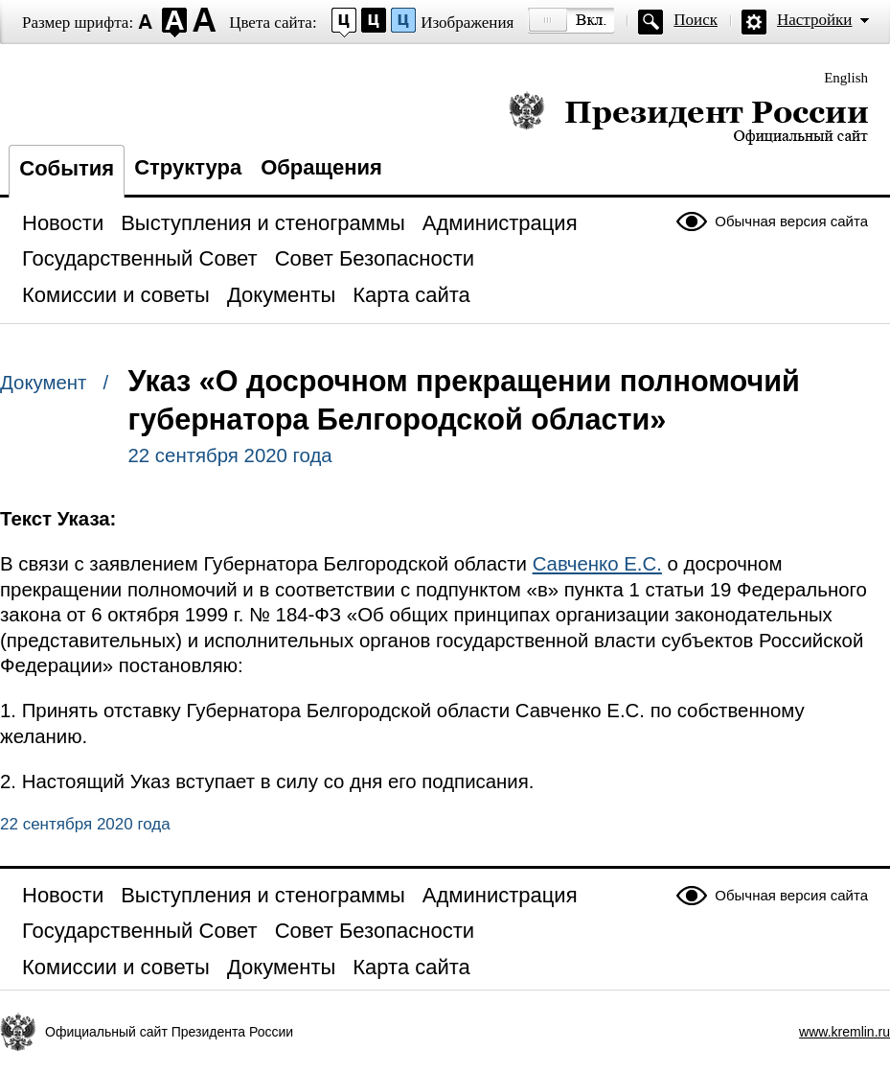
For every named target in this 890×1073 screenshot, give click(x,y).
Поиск (695, 20)
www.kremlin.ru (844, 1031)
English (846, 77)
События (66, 168)
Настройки (814, 20)
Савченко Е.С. (597, 563)
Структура (187, 167)
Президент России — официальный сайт (688, 117)
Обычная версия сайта (791, 221)
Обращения (321, 167)
